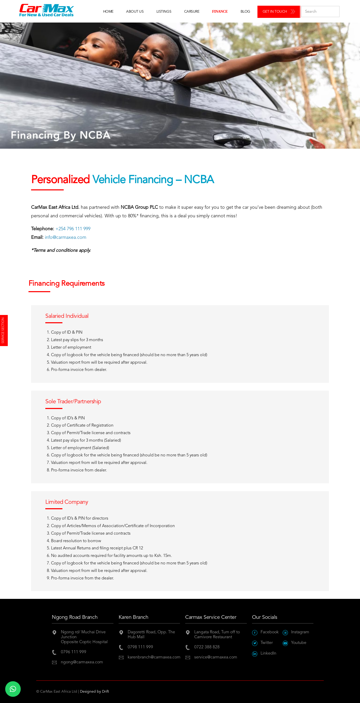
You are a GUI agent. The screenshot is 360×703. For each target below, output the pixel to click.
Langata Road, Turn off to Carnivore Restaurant (217, 634)
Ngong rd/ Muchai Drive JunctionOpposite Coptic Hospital (84, 637)
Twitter (262, 643)
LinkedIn (264, 653)
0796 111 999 (73, 652)
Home (108, 11)
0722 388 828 (207, 647)
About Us (134, 11)
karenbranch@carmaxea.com (154, 657)
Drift (105, 691)
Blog (245, 11)
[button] (13, 689)
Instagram (296, 632)
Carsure (191, 11)
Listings (163, 11)
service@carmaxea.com (215, 657)
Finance (220, 11)
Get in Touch (275, 11)
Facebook (265, 632)
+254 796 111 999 (72, 229)
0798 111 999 (140, 647)
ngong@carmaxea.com (82, 662)
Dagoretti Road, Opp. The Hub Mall (151, 634)
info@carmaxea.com (65, 237)
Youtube (294, 643)
